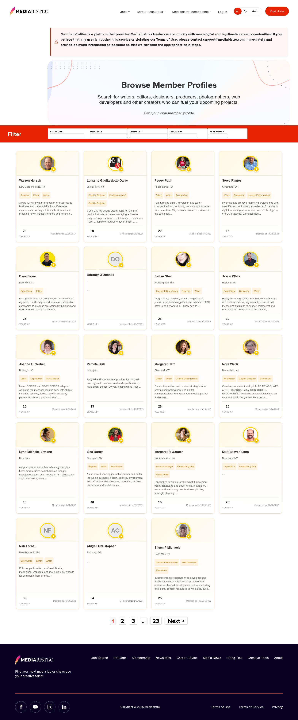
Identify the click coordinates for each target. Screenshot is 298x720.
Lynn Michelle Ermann (35, 451)
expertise (56, 132)
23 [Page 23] (157, 621)
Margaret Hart (165, 364)
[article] (47, 196)
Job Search (99, 657)
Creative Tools (258, 657)
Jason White (231, 276)
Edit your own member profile (169, 113)
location (176, 132)
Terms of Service (251, 707)
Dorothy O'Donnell (100, 274)
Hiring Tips (234, 657)
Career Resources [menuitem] (150, 12)
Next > (178, 621)
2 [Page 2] (122, 621)
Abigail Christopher (101, 546)
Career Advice (187, 657)
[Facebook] (21, 706)
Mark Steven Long (235, 451)
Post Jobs (277, 11)
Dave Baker (27, 276)
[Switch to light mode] (238, 11)
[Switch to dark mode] (246, 11)
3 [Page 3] (133, 621)
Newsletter (163, 657)
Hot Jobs (120, 657)
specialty (96, 132)
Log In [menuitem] (222, 12)
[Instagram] (49, 706)
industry (136, 132)
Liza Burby (95, 451)
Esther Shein (164, 276)
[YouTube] (35, 706)
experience (217, 132)
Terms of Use (221, 707)
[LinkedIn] (64, 706)
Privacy (277, 707)
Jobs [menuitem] (123, 12)
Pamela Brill (96, 364)
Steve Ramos (232, 180)
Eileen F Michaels (167, 547)
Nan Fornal (27, 546)
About (278, 657)
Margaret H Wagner (169, 451)
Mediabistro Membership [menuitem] (190, 12)
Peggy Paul (163, 180)
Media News (212, 657)
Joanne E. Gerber (32, 364)
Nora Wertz (230, 364)
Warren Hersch (30, 180)
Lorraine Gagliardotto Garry (107, 180)
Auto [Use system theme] (255, 11)
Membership (141, 657)
